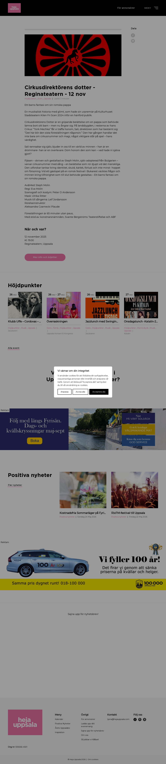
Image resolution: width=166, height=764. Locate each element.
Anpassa (64, 392)
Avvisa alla (80, 392)
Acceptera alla (98, 392)
